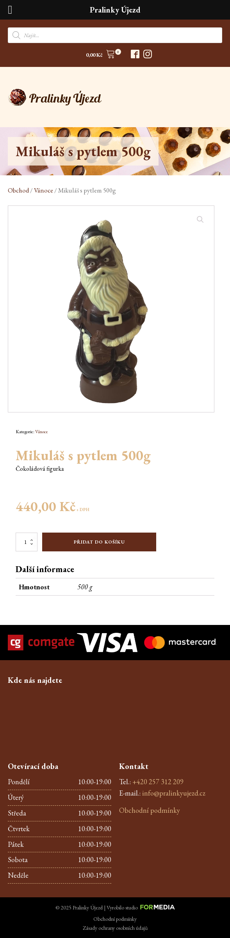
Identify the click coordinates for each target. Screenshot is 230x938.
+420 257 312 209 (158, 781)
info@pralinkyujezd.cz (173, 793)
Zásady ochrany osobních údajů (115, 927)
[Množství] (26, 542)
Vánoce (43, 190)
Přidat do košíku (99, 542)
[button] (100, 55)
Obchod (18, 190)
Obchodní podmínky (149, 810)
